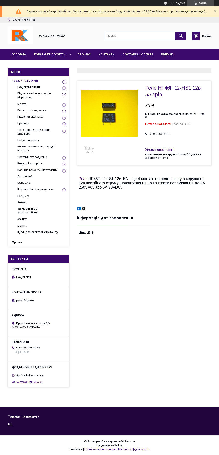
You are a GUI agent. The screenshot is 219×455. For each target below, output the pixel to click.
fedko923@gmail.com (29, 381)
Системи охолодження (32, 157)
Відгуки (167, 54)
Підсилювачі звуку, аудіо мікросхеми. (34, 95)
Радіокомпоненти (29, 87)
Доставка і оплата (137, 54)
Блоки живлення (28, 140)
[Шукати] (180, 36)
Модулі (22, 103)
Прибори (23, 123)
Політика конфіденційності (133, 449)
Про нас (84, 54)
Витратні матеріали (30, 163)
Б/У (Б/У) (23, 195)
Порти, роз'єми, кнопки (32, 110)
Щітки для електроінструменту (37, 232)
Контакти (107, 54)
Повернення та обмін (30, 65)
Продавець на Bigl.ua (109, 445)
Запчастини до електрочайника (28, 210)
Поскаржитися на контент (99, 449)
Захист (22, 219)
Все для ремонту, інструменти (37, 169)
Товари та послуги (49, 54)
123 (10, 424)
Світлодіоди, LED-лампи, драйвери (34, 131)
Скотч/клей (24, 176)
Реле (83, 179)
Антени (22, 202)
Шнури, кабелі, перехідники (35, 189)
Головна (19, 54)
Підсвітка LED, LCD (30, 116)
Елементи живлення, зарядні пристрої (36, 148)
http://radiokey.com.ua (29, 375)
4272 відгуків (177, 3)
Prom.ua (130, 441)
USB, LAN (23, 182)
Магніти (22, 225)
